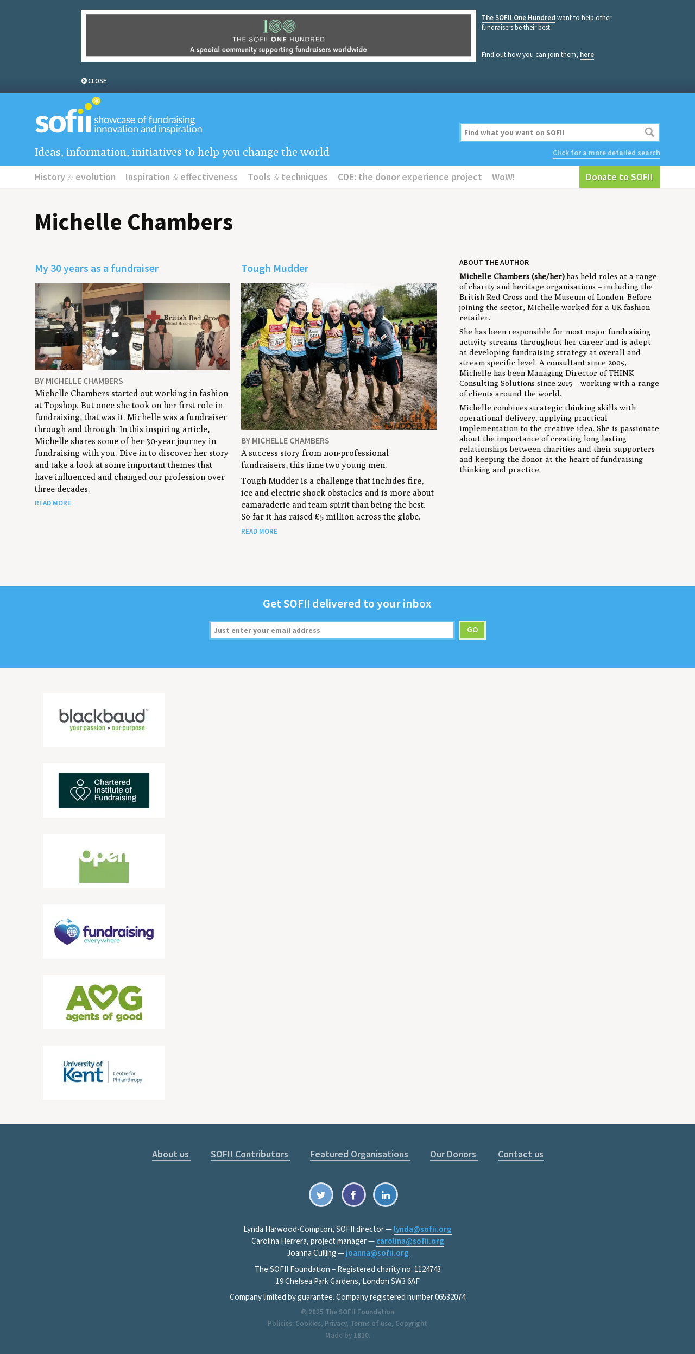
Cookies (308, 1323)
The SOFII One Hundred (518, 17)
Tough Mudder (274, 268)
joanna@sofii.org (377, 1253)
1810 (361, 1335)
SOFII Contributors (250, 1154)
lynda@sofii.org (423, 1229)
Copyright (411, 1323)
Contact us (521, 1154)
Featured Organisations (360, 1154)
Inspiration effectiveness (181, 176)
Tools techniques (288, 176)
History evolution (75, 176)
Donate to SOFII (619, 176)
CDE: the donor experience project (410, 176)
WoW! (503, 176)
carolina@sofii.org (410, 1241)
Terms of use (370, 1323)
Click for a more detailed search (606, 152)
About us (171, 1154)
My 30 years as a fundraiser (97, 268)
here (587, 54)
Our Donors (454, 1154)
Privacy (335, 1323)
